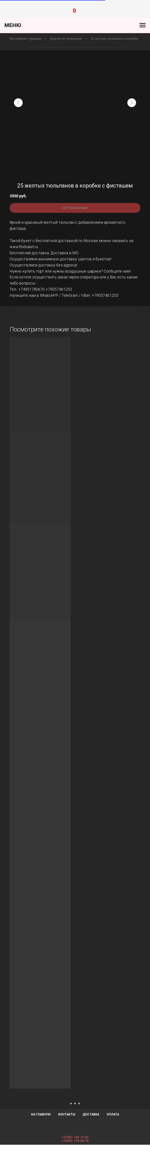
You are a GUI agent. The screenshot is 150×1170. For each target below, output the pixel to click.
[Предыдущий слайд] (18, 102)
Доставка (91, 1114)
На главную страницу (26, 38)
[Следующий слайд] (131, 102)
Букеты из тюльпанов (66, 38)
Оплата (113, 1114)
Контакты (66, 1114)
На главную (41, 1114)
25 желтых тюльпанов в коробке (114, 38)
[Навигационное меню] (143, 25)
